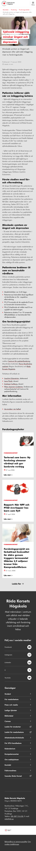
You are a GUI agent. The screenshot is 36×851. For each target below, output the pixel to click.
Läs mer (7, 475)
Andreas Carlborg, (11, 384)
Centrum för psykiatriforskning (19, 361)
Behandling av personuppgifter (16, 841)
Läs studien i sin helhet (12, 409)
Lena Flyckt (8, 381)
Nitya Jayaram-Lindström (13, 386)
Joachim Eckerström (11, 378)
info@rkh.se (9, 819)
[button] (18, 584)
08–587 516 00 (17, 816)
